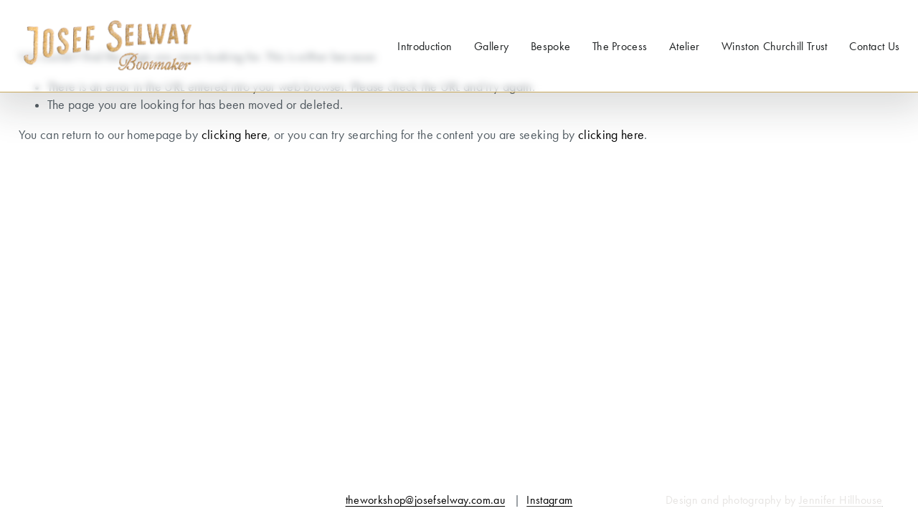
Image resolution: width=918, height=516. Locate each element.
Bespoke (550, 46)
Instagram (549, 500)
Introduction (424, 46)
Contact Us (874, 46)
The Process (620, 46)
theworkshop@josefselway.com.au (426, 500)
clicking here (235, 135)
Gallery (491, 46)
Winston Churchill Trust (774, 46)
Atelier (684, 46)
